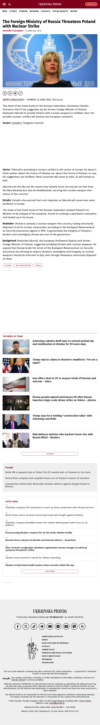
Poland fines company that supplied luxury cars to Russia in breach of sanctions (47, 478)
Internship (47, 659)
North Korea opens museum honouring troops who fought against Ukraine (44, 515)
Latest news (11, 501)
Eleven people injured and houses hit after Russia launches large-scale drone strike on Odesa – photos (64, 398)
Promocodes (48, 663)
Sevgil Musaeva (58, 701)
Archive (73, 11)
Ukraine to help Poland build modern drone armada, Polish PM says (39, 565)
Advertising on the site (52, 636)
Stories (13, 11)
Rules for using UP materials (55, 643)
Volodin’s (16, 122)
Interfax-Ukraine (18, 680)
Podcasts (45, 11)
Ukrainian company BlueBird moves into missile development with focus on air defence (46, 524)
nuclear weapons (23, 265)
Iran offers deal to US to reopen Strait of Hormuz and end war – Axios (64, 380)
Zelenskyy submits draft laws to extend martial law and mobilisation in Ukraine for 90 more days (63, 342)
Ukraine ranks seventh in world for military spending (33, 557)
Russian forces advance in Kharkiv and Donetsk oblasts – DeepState (40, 540)
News (4, 11)
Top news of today (13, 336)
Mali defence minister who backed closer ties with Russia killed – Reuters (63, 436)
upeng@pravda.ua (56, 703)
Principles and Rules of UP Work (57, 653)
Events (45, 640)
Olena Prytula (85, 701)
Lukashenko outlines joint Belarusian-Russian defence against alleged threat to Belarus (47, 485)
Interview (34, 11)
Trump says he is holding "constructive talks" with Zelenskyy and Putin (62, 417)
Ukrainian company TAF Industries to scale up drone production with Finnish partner (49, 507)
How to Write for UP (51, 656)
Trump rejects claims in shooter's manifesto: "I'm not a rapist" (65, 361)
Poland (8, 265)
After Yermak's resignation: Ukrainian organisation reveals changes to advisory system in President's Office (46, 549)
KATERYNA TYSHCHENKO (13, 31)
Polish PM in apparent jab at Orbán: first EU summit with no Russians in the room (47, 472)
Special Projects (60, 11)
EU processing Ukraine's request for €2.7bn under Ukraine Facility (38, 532)
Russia (38, 265)
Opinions (23, 11)
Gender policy (48, 650)
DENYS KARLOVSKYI (13, 99)
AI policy (46, 646)
